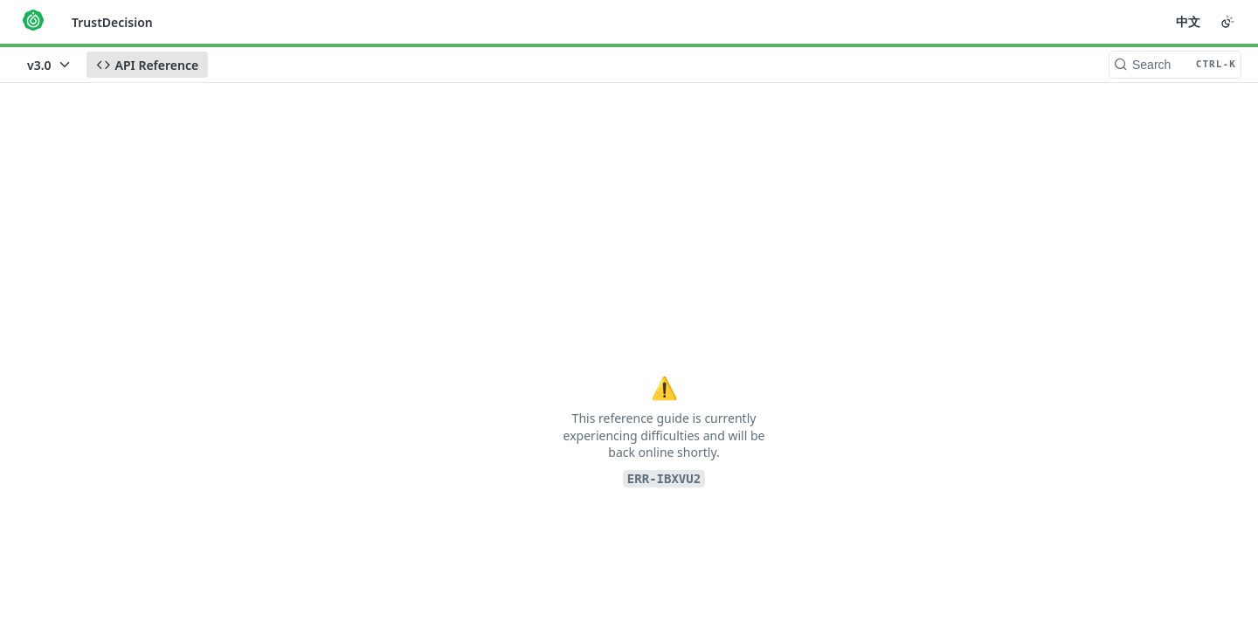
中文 (1188, 21)
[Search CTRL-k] (1175, 65)
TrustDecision (112, 22)
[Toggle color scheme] (1227, 22)
